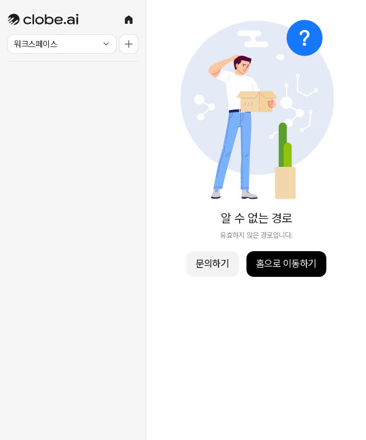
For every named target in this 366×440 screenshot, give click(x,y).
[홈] (128, 19)
